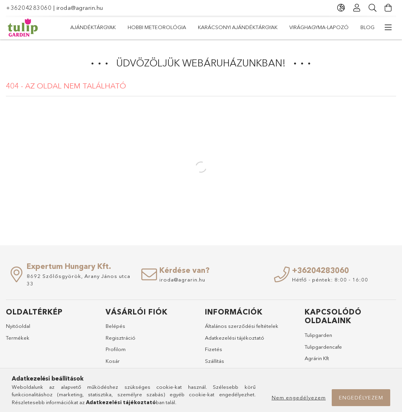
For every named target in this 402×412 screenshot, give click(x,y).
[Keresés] (372, 8)
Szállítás (214, 361)
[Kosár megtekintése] (388, 8)
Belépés (115, 326)
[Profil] (357, 8)
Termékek (17, 338)
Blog (367, 27)
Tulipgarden (318, 335)
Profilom (116, 349)
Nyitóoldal (18, 326)
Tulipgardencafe (323, 347)
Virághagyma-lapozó (319, 27)
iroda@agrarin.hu (80, 7)
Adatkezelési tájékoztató (234, 338)
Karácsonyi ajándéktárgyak (238, 27)
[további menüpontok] (388, 27)
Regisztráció (120, 338)
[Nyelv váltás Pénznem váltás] (341, 8)
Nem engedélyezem (299, 397)
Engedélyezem (361, 397)
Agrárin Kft (317, 358)
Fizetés (213, 349)
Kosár (113, 361)
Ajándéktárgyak (93, 27)
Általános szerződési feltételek (241, 326)
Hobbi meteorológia (157, 27)
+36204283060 (28, 7)
